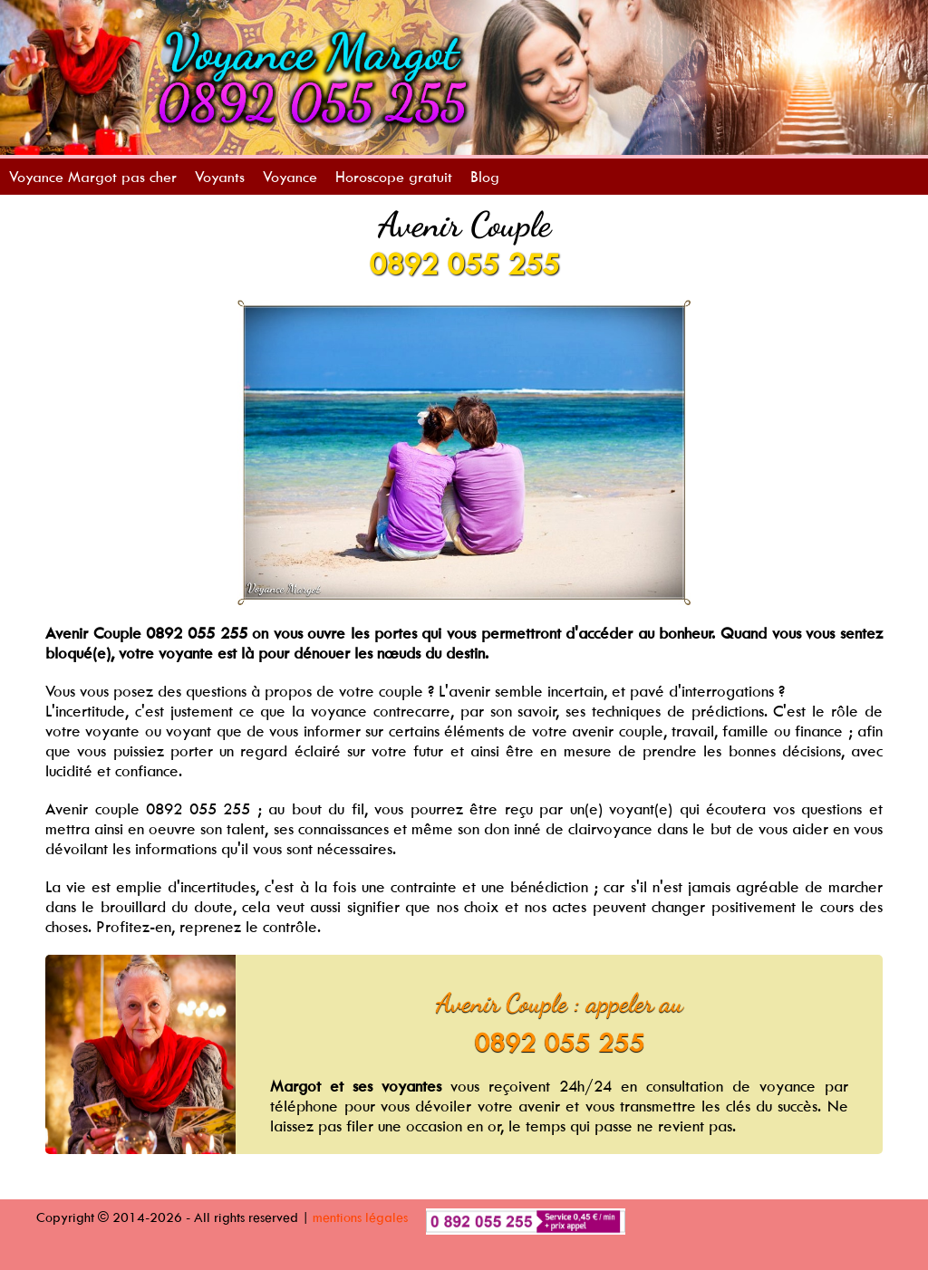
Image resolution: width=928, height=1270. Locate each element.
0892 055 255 (464, 263)
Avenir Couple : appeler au (559, 1002)
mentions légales (360, 1217)
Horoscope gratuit (393, 177)
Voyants (220, 177)
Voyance (290, 177)
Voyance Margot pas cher (93, 177)
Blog (484, 177)
